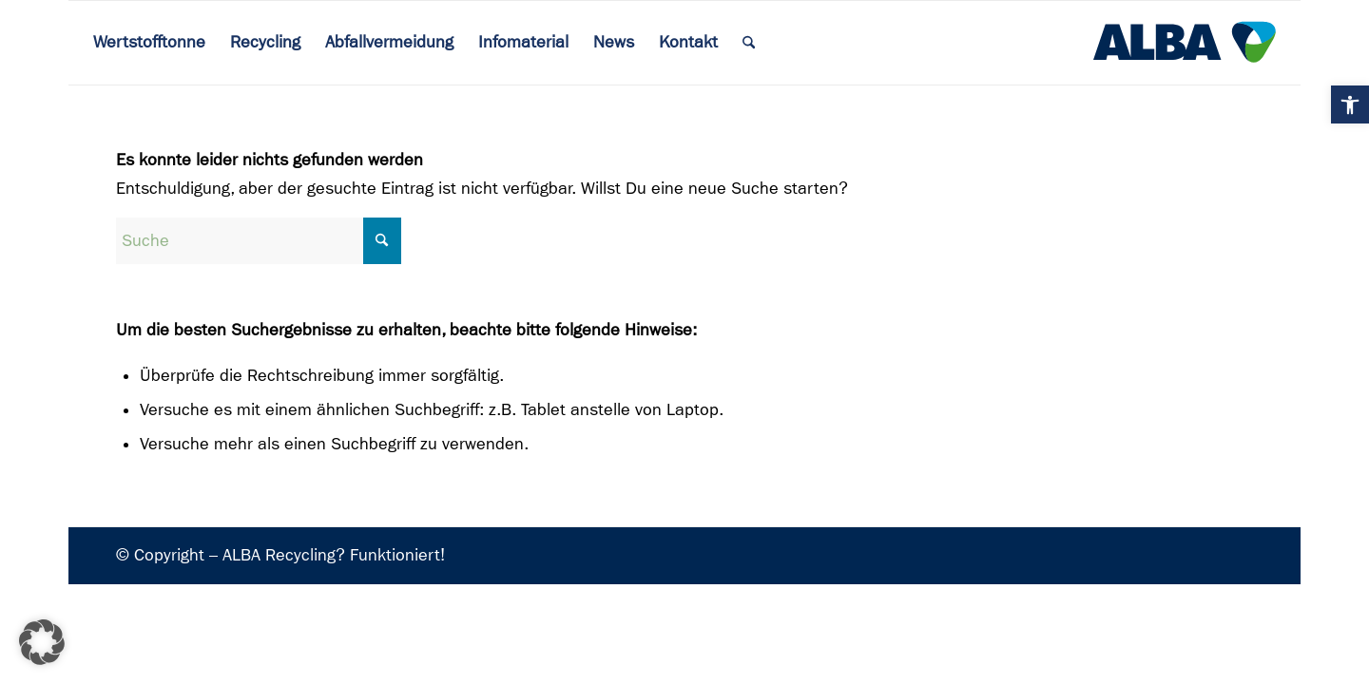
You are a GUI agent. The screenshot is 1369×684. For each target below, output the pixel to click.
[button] (1350, 105)
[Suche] (258, 241)
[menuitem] (149, 43)
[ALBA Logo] (1184, 43)
